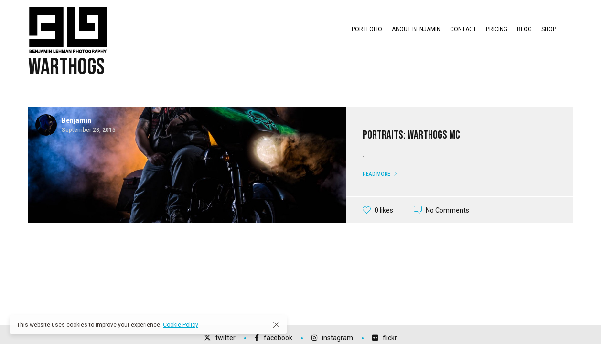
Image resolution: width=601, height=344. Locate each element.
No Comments (447, 210)
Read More (377, 174)
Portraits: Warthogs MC (411, 135)
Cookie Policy (180, 325)
